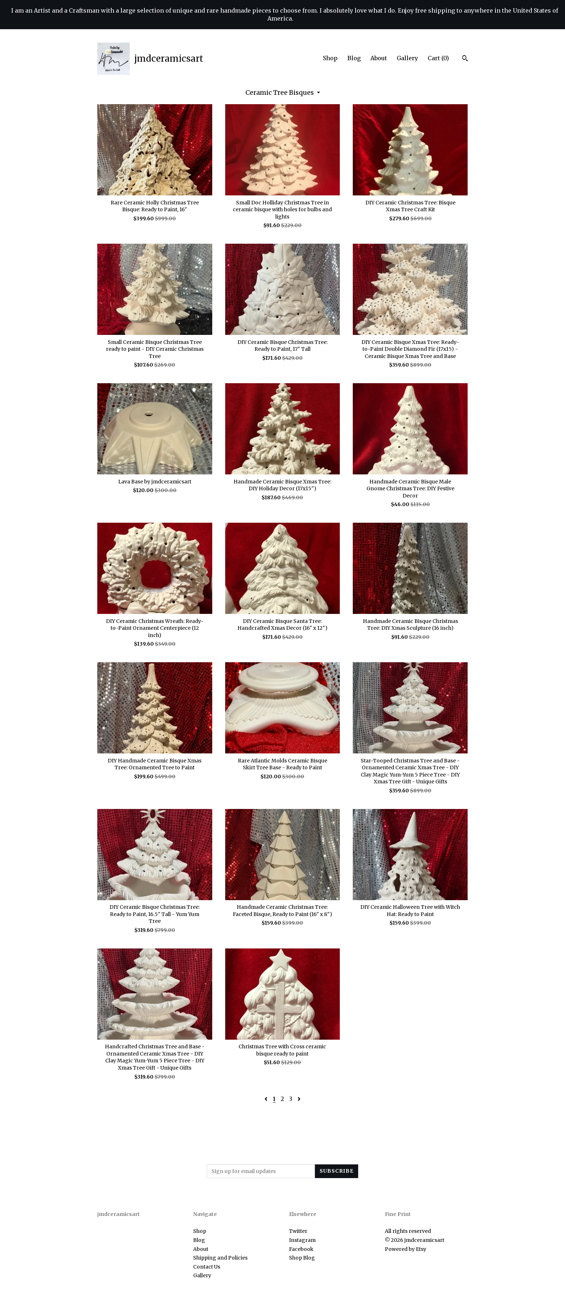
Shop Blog (302, 1258)
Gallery (407, 58)
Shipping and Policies (220, 1258)
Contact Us (206, 1267)
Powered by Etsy (405, 1249)
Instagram (302, 1240)
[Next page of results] (299, 1098)
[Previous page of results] (266, 1098)
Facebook (301, 1249)
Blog (354, 58)
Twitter (298, 1231)
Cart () (438, 58)
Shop (330, 58)
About (378, 58)
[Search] (465, 59)
